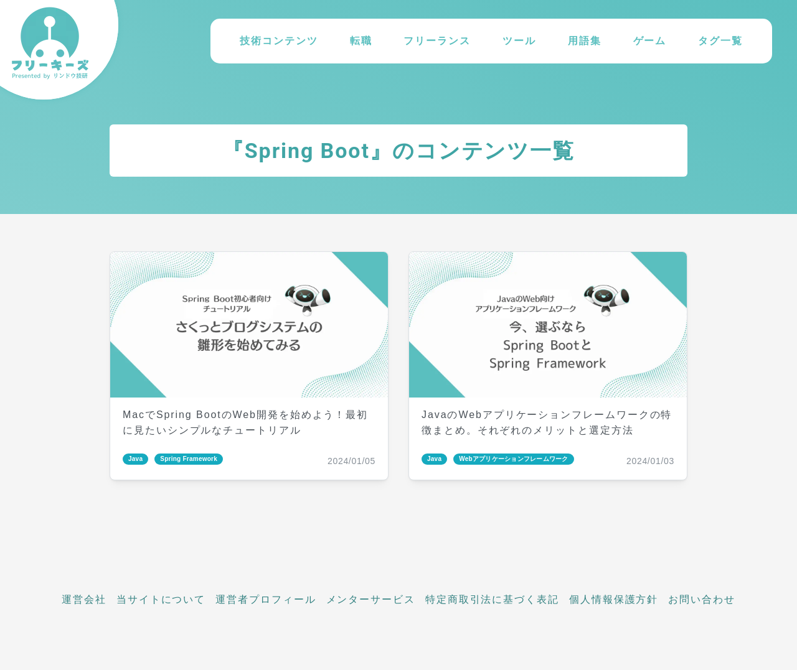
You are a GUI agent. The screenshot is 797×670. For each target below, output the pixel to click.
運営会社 (84, 599)
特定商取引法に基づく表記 (492, 599)
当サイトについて (160, 599)
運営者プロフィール (265, 599)
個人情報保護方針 (613, 599)
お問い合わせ (701, 599)
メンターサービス (370, 599)
